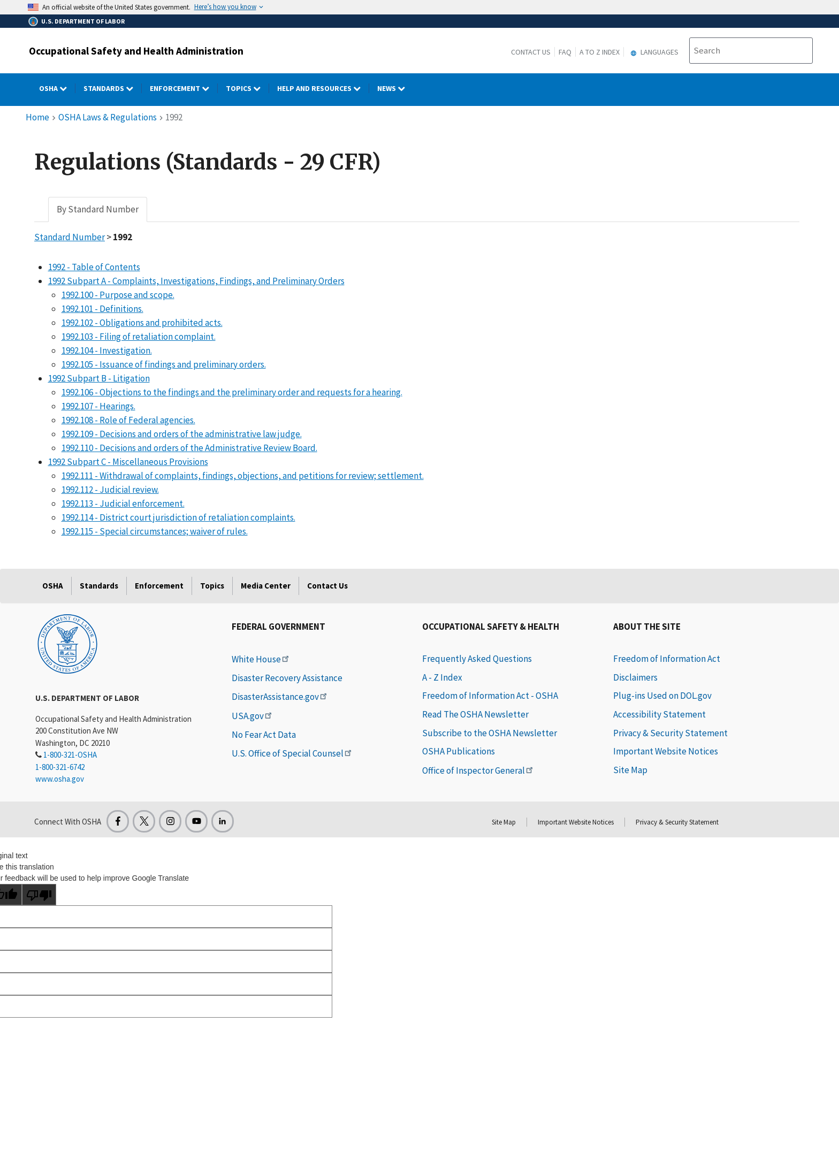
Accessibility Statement (659, 714)
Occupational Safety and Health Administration (136, 50)
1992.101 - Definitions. (102, 309)
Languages (653, 52)
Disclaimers (635, 677)
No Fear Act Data (264, 735)
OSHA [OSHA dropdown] (57, 88)
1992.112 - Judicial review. (110, 489)
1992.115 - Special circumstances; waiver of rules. (155, 531)
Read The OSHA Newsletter (475, 714)
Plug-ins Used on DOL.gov (662, 695)
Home (37, 117)
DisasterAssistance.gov (280, 697)
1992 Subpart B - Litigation (99, 378)
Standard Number (69, 237)
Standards (99, 586)
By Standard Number (98, 209)
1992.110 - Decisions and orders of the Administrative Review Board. (189, 448)
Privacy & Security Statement (670, 733)
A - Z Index (442, 677)
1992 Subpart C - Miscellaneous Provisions (128, 462)
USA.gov (252, 716)
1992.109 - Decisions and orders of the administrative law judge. (182, 434)
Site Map (630, 770)
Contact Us (531, 52)
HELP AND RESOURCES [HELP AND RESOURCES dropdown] (323, 88)
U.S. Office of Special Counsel (292, 753)
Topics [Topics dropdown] (247, 88)
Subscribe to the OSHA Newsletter (489, 733)
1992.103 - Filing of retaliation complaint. (139, 336)
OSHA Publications (458, 751)
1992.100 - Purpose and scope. (118, 295)
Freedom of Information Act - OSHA (490, 695)
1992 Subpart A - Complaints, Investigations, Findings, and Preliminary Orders (196, 281)
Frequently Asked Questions (477, 659)
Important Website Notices (665, 751)
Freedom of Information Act (666, 659)
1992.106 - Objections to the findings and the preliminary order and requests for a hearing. (232, 392)
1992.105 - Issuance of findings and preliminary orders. (164, 364)
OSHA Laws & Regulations (107, 117)
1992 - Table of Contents (94, 267)
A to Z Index (599, 52)
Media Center (266, 586)
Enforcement (159, 586)
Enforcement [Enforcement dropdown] (184, 88)
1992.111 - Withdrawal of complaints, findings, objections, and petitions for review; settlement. (243, 476)
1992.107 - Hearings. (98, 406)
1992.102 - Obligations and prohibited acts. (142, 323)
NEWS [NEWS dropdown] (395, 88)
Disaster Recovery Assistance (287, 678)
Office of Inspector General (478, 770)
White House (261, 659)
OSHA (52, 586)
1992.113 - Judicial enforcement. (123, 503)
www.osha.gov (59, 779)
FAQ (565, 52)
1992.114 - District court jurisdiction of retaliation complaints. (178, 517)
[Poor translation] (39, 894)
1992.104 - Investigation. (107, 350)
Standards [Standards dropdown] (112, 88)
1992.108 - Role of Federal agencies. (128, 420)
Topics (212, 586)
